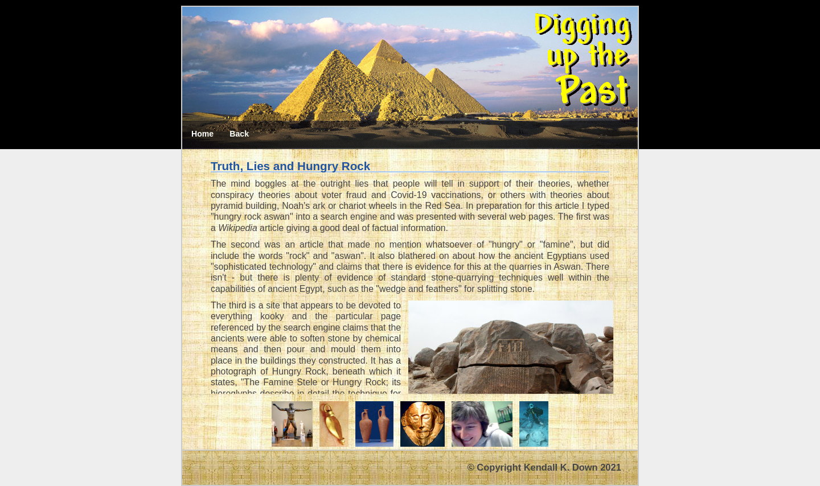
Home (202, 133)
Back (239, 133)
